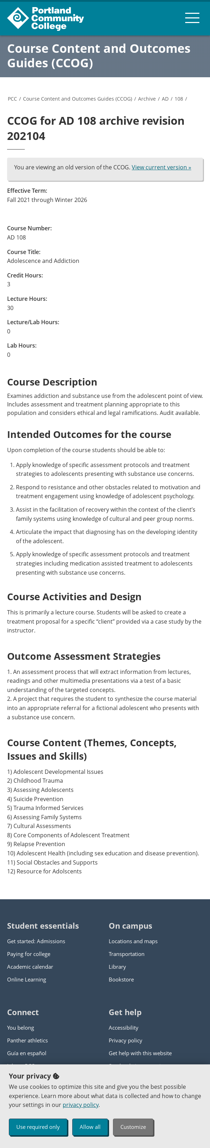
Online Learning (26, 979)
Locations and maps (133, 941)
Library (117, 966)
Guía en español (26, 1053)
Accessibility (123, 1027)
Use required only (38, 1126)
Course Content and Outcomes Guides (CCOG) (99, 55)
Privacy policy (125, 1040)
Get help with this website (140, 1053)
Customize (133, 1126)
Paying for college (28, 953)
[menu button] (192, 17)
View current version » (161, 167)
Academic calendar (30, 966)
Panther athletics (27, 1040)
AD (165, 98)
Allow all (90, 1126)
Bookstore (121, 979)
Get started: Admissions (36, 941)
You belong (20, 1027)
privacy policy (80, 1105)
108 (179, 98)
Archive (147, 98)
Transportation (126, 953)
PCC (12, 98)
